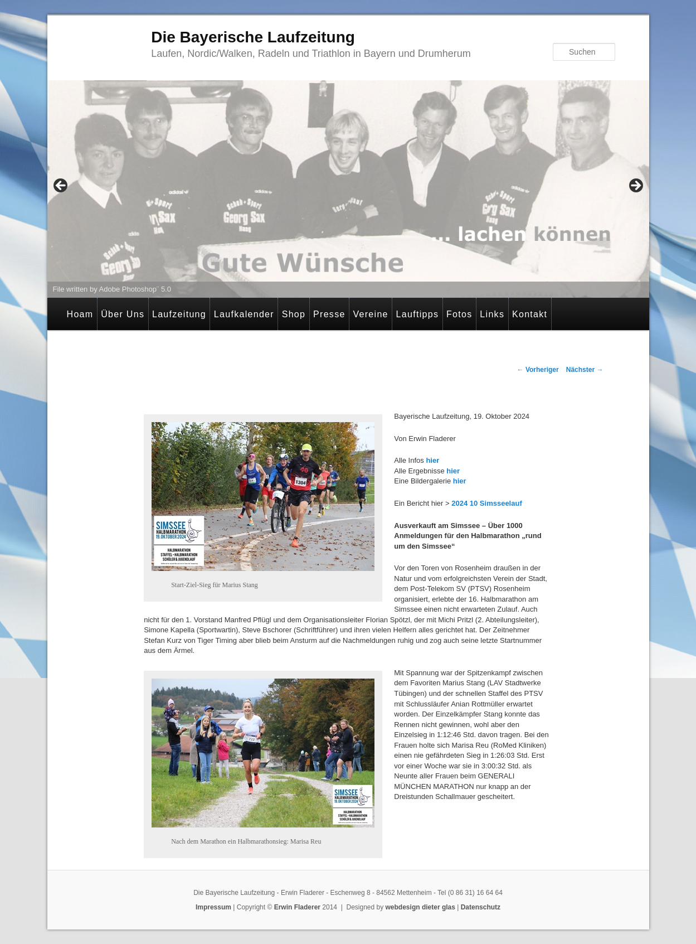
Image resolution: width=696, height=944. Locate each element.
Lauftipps (417, 314)
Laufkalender (244, 314)
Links (492, 314)
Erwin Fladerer (297, 907)
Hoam (80, 314)
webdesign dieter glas (420, 907)
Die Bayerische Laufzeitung (253, 37)
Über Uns (122, 314)
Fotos (459, 314)
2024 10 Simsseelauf (486, 503)
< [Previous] (61, 186)
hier (431, 460)
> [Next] (635, 186)
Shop (294, 314)
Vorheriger (538, 370)
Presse (329, 314)
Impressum (213, 907)
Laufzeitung (179, 314)
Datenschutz (480, 907)
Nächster (584, 370)
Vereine (370, 314)
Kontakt (529, 314)
